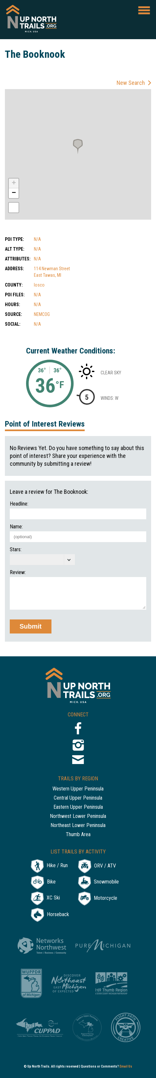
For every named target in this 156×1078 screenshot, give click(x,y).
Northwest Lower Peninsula (78, 816)
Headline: (19, 504)
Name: (16, 526)
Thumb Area (78, 834)
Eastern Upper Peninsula (78, 807)
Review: (18, 572)
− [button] (14, 193)
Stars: (15, 549)
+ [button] (14, 183)
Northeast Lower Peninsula (78, 825)
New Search (131, 82)
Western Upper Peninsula (78, 789)
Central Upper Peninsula (78, 798)
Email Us (126, 1066)
